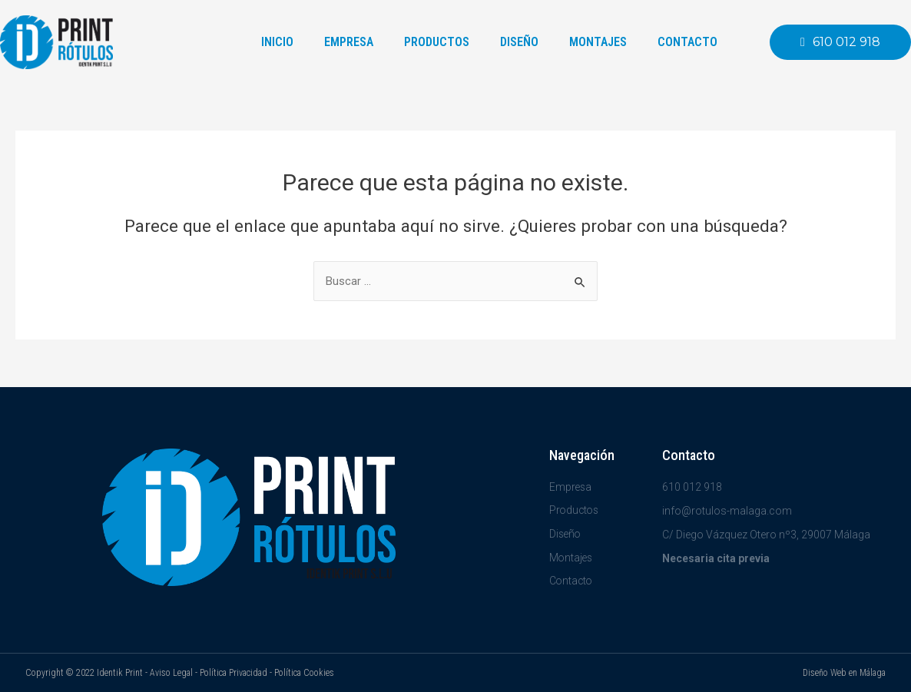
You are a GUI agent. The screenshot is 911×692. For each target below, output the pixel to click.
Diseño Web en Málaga (844, 672)
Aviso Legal (171, 672)
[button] (840, 42)
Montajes (598, 42)
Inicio (277, 42)
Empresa (348, 42)
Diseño (519, 42)
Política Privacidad (233, 672)
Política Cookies (304, 672)
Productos (436, 42)
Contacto (687, 42)
